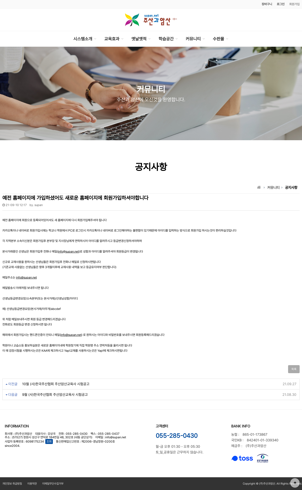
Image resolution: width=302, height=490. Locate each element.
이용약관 (32, 483)
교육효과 (111, 38)
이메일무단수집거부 (52, 483)
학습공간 (166, 38)
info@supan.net (68, 251)
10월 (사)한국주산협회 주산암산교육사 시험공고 (55, 384)
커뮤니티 (193, 38)
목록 (293, 369)
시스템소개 (82, 38)
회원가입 (294, 4)
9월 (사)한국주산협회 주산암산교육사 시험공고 (55, 395)
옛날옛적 (139, 38)
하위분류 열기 (95, 38)
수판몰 (218, 38)
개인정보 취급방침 (12, 483)
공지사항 (291, 187)
